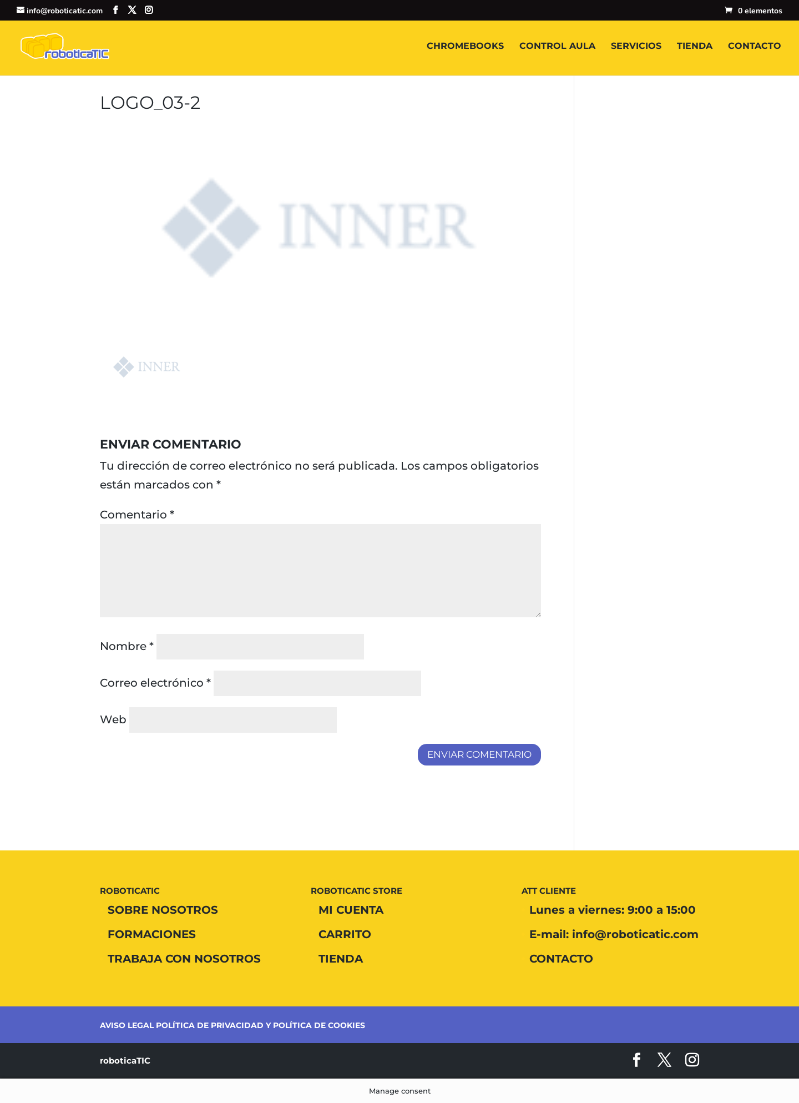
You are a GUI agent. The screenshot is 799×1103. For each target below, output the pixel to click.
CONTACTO (754, 46)
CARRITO (344, 934)
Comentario (137, 514)
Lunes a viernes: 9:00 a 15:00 (612, 909)
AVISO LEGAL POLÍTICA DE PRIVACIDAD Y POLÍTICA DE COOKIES (232, 1025)
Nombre (127, 646)
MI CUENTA (350, 909)
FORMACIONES (152, 934)
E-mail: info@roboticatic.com (614, 934)
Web (113, 719)
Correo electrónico (155, 682)
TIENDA (694, 46)
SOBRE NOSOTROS (163, 909)
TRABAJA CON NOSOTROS (184, 958)
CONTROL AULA (557, 46)
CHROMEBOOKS (465, 46)
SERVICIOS (636, 46)
